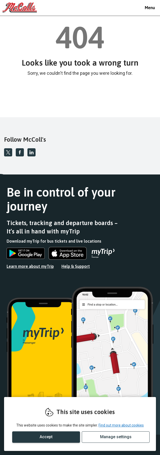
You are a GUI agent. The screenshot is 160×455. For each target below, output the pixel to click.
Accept (46, 436)
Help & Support (75, 266)
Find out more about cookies (121, 425)
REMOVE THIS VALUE (22, 7)
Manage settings (116, 436)
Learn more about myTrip (30, 266)
